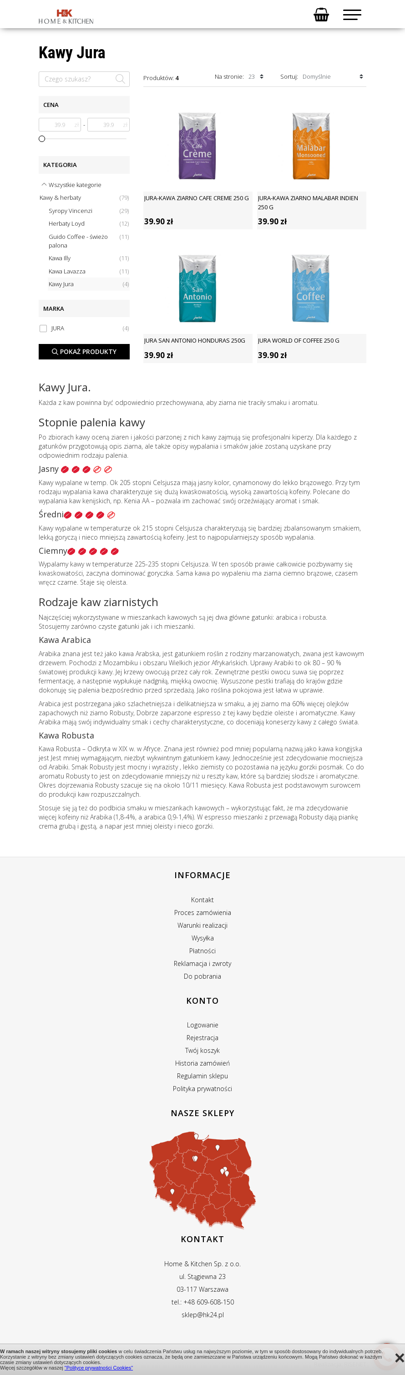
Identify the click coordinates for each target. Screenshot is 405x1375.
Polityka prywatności (202, 1088)
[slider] (42, 139)
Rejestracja (202, 1037)
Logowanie (202, 1025)
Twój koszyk (202, 1050)
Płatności (202, 950)
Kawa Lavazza (89, 271)
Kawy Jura (89, 284)
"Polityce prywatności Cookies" (99, 1367)
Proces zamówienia (202, 912)
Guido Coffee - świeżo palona (89, 241)
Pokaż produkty (84, 351)
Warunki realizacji (202, 925)
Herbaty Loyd (89, 223)
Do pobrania (202, 976)
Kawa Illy (89, 258)
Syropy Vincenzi (89, 211)
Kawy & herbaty (84, 197)
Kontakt (202, 899)
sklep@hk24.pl (203, 1314)
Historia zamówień (202, 1063)
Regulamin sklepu (202, 1076)
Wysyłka (203, 938)
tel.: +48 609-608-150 (203, 1302)
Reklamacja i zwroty (202, 963)
